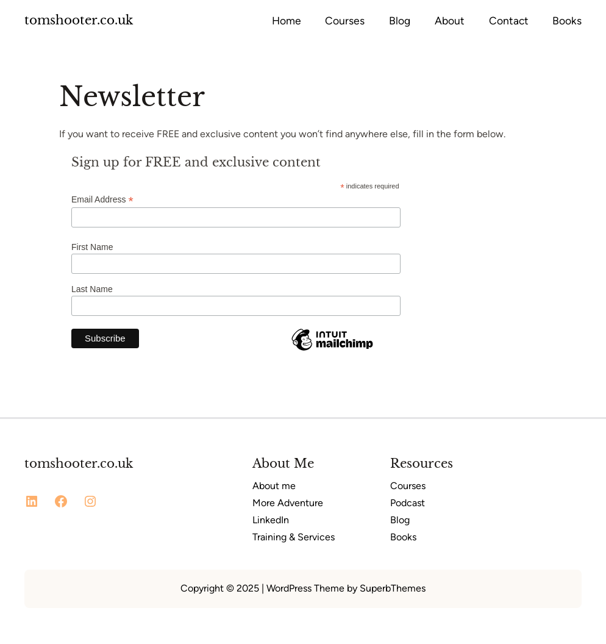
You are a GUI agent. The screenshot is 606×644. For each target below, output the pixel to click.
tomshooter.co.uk (78, 20)
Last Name (92, 289)
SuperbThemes (393, 588)
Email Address (102, 200)
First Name (92, 247)
